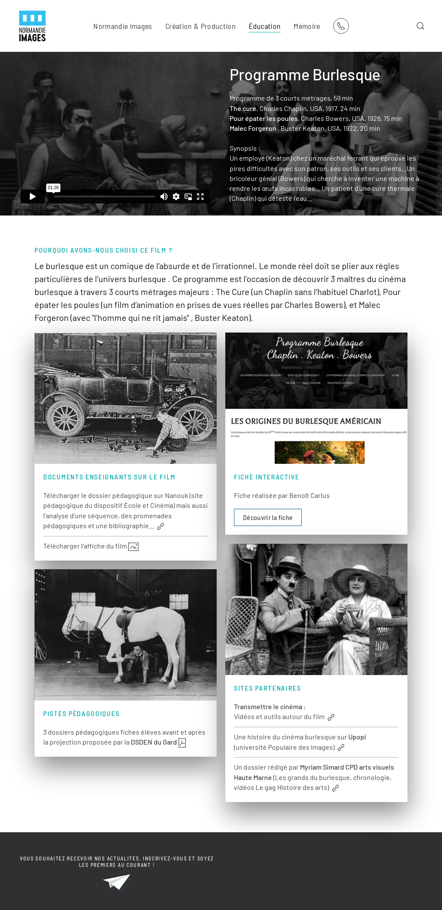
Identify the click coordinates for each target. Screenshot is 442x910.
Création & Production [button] (200, 26)
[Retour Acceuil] (32, 26)
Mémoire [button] (307, 26)
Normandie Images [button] (122, 26)
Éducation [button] (265, 26)
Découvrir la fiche (268, 517)
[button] (420, 26)
